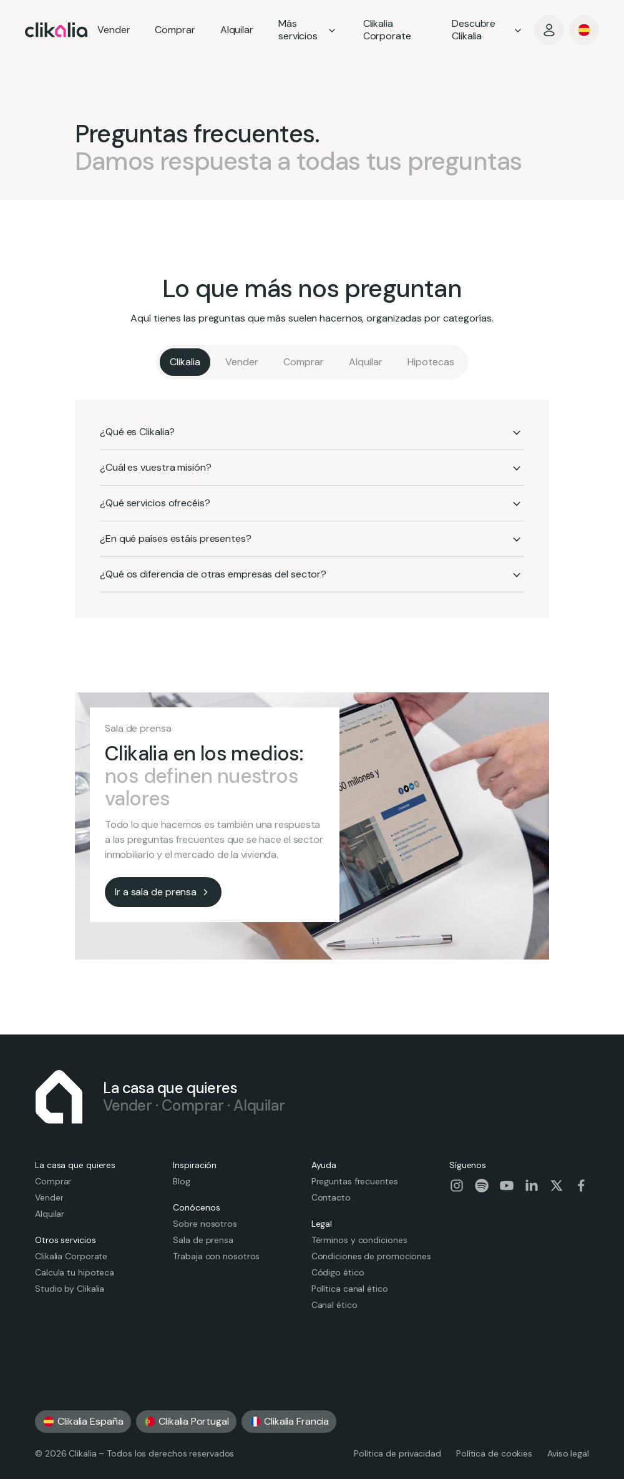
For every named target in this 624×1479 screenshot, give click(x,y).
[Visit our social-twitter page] (556, 1185)
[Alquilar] (365, 362)
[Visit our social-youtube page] (506, 1185)
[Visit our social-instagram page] (456, 1185)
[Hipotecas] (430, 362)
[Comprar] (303, 362)
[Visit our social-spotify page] (481, 1185)
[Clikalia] (185, 362)
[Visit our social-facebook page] (581, 1185)
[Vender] (241, 362)
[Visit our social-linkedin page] (531, 1185)
